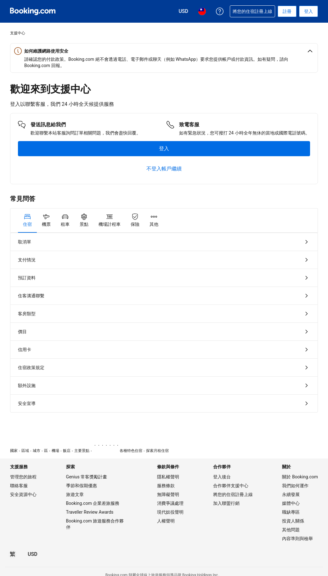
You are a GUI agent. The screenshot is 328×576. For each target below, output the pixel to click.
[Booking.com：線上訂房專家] (32, 11)
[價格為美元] (32, 554)
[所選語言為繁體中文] (12, 554)
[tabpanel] (164, 323)
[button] (164, 51)
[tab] (27, 220)
